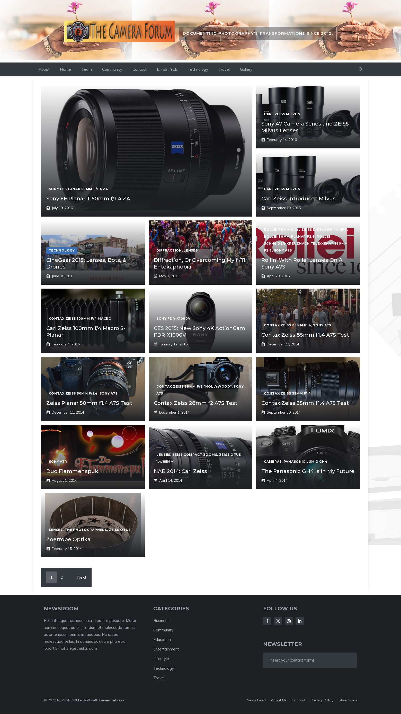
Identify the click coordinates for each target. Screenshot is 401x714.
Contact (139, 69)
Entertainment (166, 649)
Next (81, 577)
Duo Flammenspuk (72, 471)
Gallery (246, 69)
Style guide (348, 700)
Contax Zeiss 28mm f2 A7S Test (195, 403)
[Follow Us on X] (278, 621)
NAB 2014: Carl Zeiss (180, 471)
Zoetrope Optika (68, 539)
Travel (224, 69)
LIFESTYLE (167, 69)
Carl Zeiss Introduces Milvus (298, 198)
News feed (256, 700)
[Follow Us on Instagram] (289, 621)
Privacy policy (321, 700)
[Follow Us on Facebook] (267, 621)
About (44, 69)
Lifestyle (161, 658)
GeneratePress (111, 700)
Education (162, 639)
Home (65, 69)
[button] (361, 69)
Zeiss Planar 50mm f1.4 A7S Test (89, 403)
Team (86, 69)
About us (279, 700)
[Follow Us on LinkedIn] (300, 621)
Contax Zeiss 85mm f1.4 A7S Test (305, 335)
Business (161, 620)
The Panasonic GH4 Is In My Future (307, 471)
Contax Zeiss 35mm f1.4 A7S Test (305, 403)
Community (112, 69)
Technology (198, 69)
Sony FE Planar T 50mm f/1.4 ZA (88, 198)
